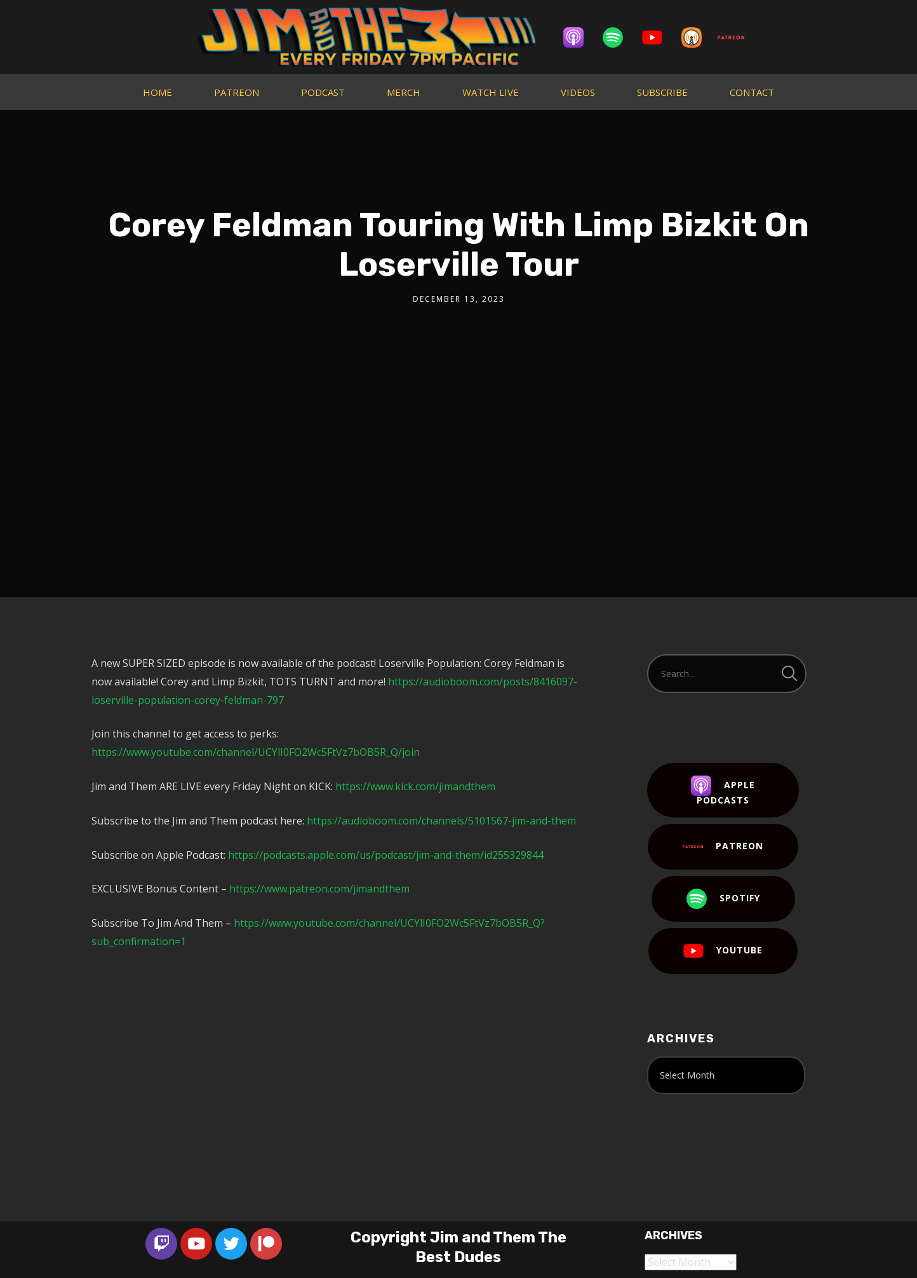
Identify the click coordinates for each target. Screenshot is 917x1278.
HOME (157, 92)
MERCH (403, 92)
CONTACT (752, 92)
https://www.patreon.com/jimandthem (319, 889)
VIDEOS (578, 92)
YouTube (723, 951)
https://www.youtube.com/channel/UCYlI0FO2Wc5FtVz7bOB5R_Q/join (255, 752)
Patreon (723, 847)
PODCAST (323, 92)
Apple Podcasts (723, 791)
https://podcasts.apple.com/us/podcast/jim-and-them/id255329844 (386, 855)
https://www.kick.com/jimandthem (415, 786)
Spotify (723, 899)
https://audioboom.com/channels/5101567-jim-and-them (441, 821)
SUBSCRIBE (662, 92)
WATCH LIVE (490, 92)
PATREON (236, 92)
